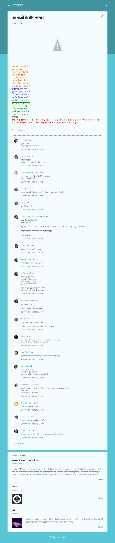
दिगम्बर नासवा (25, 431)
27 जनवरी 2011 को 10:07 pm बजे (32, 410)
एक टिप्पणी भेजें (19, 443)
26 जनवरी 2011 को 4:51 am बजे (32, 330)
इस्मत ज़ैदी (24, 140)
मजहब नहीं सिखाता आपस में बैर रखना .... (28, 460)
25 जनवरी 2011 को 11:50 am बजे (32, 166)
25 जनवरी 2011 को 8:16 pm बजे (32, 267)
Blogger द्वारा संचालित (57, 537)
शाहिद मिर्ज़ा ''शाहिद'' (27, 385)
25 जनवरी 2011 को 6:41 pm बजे (32, 253)
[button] (101, 16)
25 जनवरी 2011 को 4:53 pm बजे (32, 210)
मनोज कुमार (25, 189)
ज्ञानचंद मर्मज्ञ (25, 417)
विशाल (23, 203)
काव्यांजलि (18, 5)
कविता (20, 131)
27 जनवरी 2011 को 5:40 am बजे (32, 396)
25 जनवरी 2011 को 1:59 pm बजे (32, 182)
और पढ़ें (100, 480)
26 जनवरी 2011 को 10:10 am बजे (32, 359)
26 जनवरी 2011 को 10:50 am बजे (32, 378)
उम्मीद (14, 510)
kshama (24, 337)
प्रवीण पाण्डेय (25, 246)
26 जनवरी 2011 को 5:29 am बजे (32, 346)
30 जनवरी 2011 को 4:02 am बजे (32, 438)
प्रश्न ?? (14, 486)
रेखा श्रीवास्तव (25, 319)
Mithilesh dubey (26, 259)
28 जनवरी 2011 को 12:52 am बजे (32, 424)
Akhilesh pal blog (27, 403)
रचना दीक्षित (25, 352)
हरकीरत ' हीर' (25, 273)
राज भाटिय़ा (24, 156)
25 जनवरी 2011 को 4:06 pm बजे (32, 196)
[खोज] (106, 6)
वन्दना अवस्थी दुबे (26, 366)
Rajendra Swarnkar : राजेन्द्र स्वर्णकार (33, 217)
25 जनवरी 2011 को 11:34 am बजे (32, 150)
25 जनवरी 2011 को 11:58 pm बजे (32, 312)
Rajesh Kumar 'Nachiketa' (30, 173)
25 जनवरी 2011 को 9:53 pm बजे (32, 294)
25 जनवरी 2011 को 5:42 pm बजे (32, 239)
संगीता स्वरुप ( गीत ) (27, 301)
